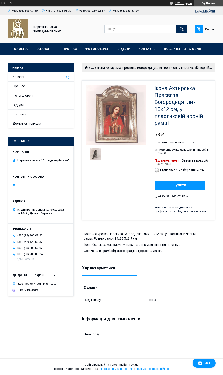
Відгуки (123, 49)
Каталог (43, 49)
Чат (204, 363)
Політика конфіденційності (153, 368)
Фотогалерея (97, 49)
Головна (20, 49)
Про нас (70, 49)
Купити (180, 185)
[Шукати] (181, 29)
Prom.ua (133, 364)
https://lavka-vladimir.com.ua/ (36, 283)
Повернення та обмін (183, 49)
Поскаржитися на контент (117, 368)
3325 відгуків (183, 3)
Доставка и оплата (27, 123)
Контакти (147, 49)
